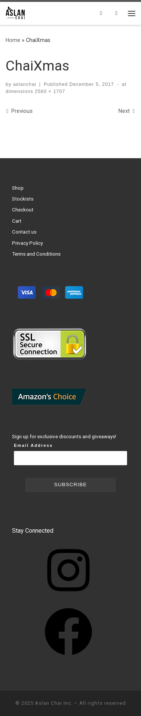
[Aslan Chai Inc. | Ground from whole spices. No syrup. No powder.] (16, 12)
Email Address (33, 445)
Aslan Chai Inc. (54, 703)
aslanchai (24, 84)
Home (13, 40)
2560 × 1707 (49, 91)
